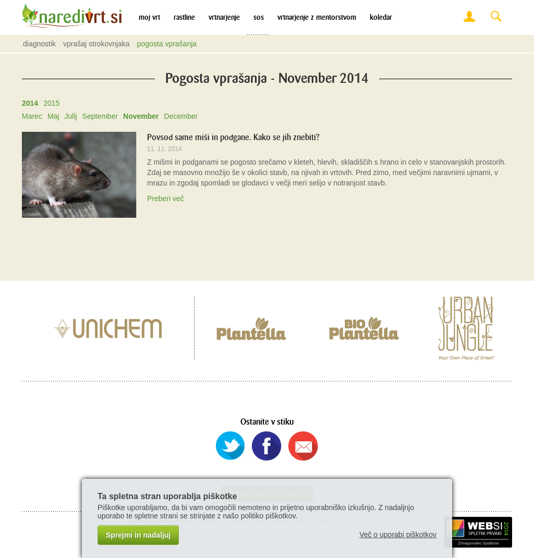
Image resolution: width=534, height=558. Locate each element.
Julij (70, 116)
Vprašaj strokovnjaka (96, 44)
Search (496, 17)
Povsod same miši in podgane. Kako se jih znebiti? (233, 137)
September (100, 116)
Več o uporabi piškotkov (397, 534)
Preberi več (165, 198)
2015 (51, 103)
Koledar (381, 17)
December (181, 116)
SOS (258, 17)
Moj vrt (149, 17)
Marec (32, 116)
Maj (53, 116)
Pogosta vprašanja (167, 44)
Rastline (184, 17)
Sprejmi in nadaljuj (138, 535)
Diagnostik (39, 44)
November (141, 116)
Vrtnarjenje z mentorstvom (316, 17)
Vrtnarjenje (224, 17)
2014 (30, 103)
